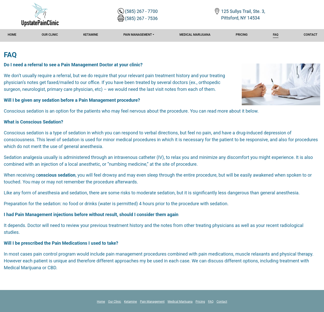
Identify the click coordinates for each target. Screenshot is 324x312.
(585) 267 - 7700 (141, 11)
